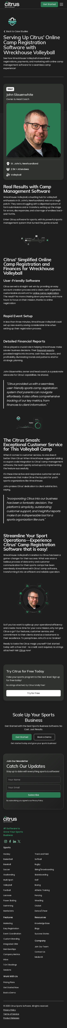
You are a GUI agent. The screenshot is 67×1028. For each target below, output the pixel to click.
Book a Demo (44, 737)
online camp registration (46, 293)
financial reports (45, 350)
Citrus (22, 650)
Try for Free (33, 693)
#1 (4, 828)
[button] (11, 4)
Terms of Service (11, 1014)
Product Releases (11, 1018)
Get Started (49, 4)
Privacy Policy (9, 1010)
